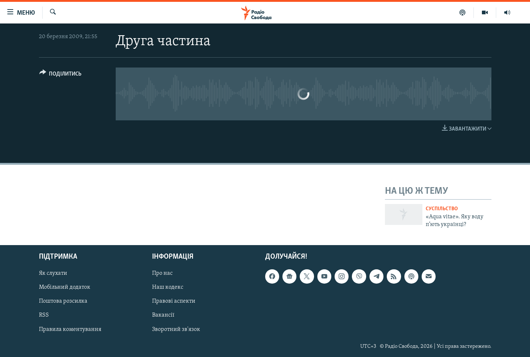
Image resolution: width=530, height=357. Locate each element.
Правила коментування (70, 329)
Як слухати (53, 274)
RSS (44, 315)
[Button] (60, 75)
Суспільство (442, 209)
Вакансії (163, 315)
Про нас (162, 274)
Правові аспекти (173, 302)
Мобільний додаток (64, 288)
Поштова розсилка (63, 302)
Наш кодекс (167, 288)
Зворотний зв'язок (176, 329)
